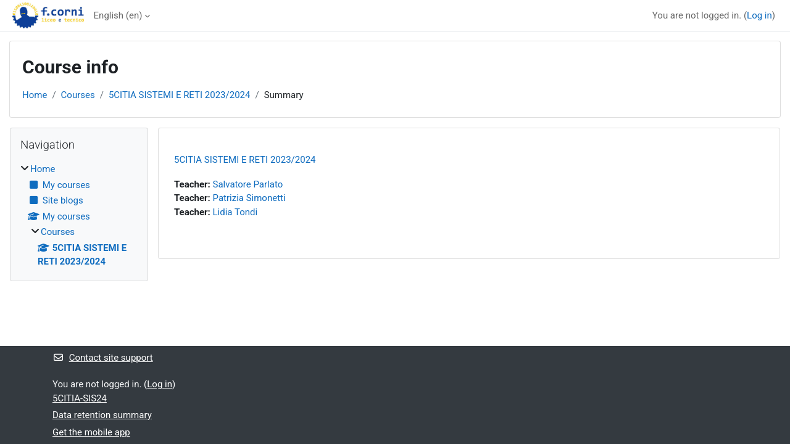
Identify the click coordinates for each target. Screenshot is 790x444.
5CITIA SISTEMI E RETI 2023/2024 (180, 95)
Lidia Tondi (235, 212)
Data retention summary (102, 415)
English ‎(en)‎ (118, 15)
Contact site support (102, 357)
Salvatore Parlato (248, 184)
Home (34, 95)
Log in (759, 15)
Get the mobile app (91, 432)
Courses (78, 95)
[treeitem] (79, 215)
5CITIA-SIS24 (79, 398)
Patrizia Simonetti (249, 198)
